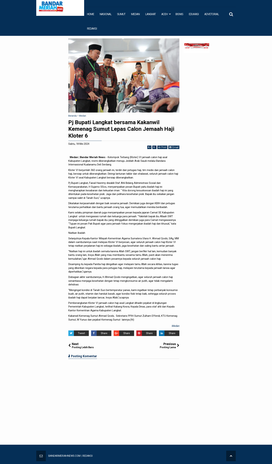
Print (162, 147)
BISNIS (179, 14)
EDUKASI (194, 14)
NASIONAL (106, 14)
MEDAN (135, 14)
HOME (90, 14)
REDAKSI (92, 28)
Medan (175, 325)
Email (173, 147)
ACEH (164, 14)
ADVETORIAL (211, 14)
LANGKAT (150, 14)
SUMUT (121, 14)
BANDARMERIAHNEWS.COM (64, 455)
